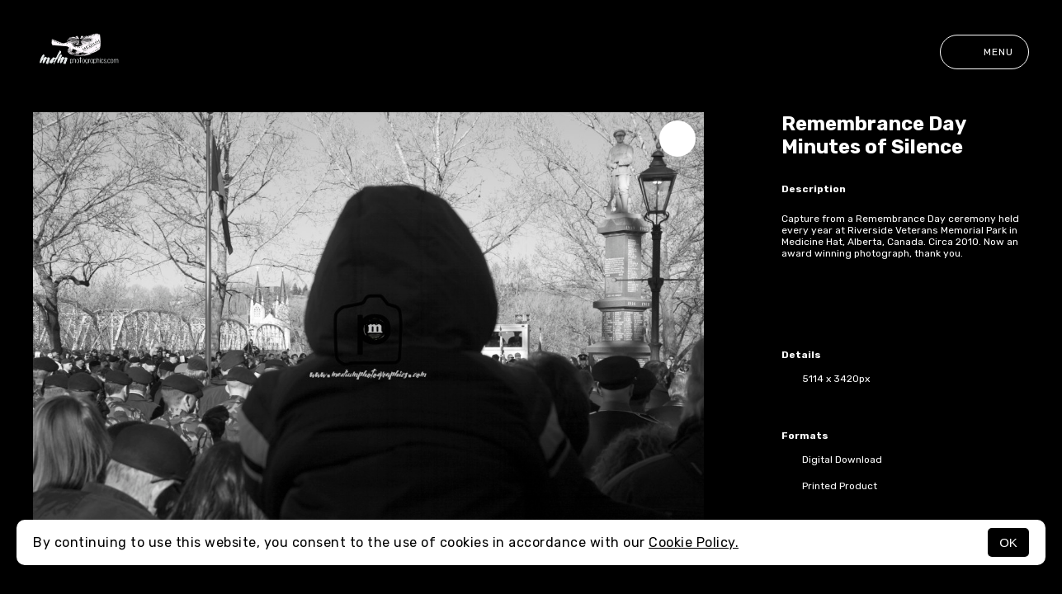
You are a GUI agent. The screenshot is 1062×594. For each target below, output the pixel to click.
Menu (984, 52)
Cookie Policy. (694, 542)
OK (1008, 542)
